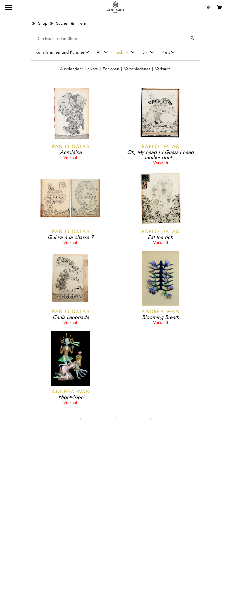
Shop (42, 23)
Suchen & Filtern (71, 23)
